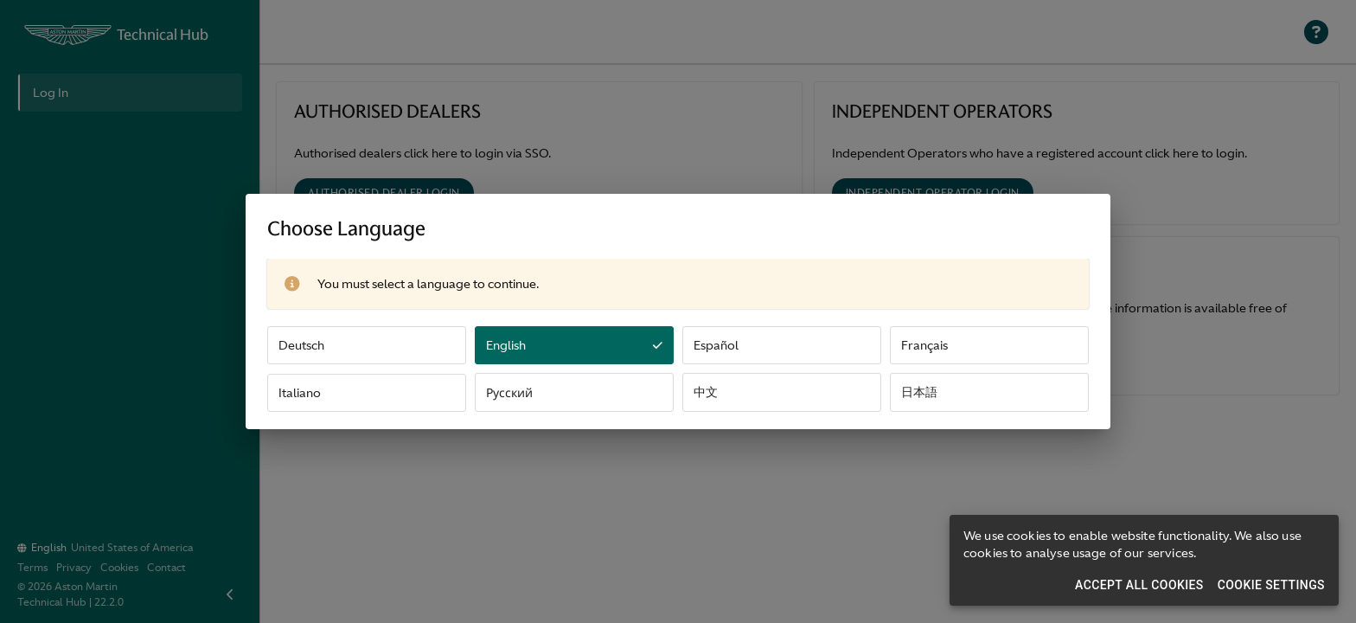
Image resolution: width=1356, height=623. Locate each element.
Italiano (299, 393)
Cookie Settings (1271, 585)
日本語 (919, 392)
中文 (706, 392)
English (574, 345)
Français (924, 345)
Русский (509, 393)
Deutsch (301, 345)
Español (716, 345)
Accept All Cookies (1139, 585)
